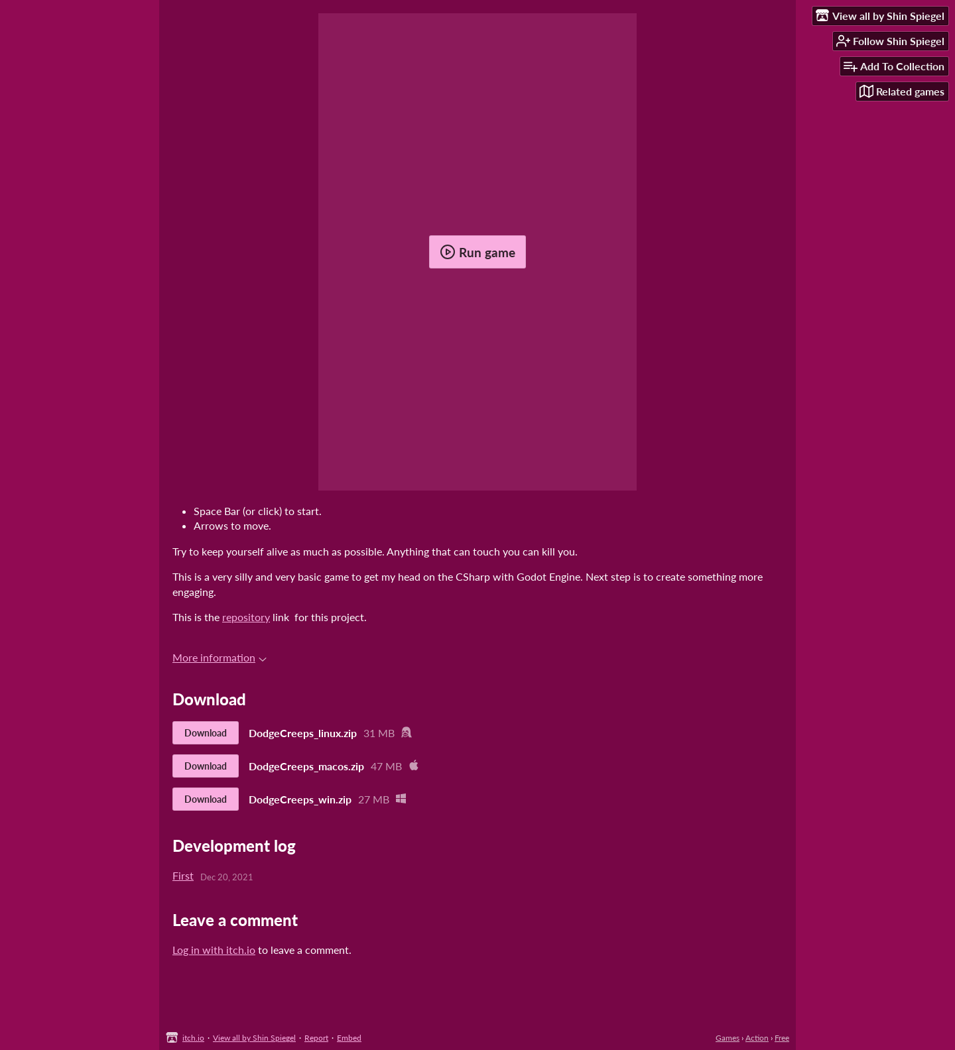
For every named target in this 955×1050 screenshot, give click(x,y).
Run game (477, 252)
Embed (349, 1038)
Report (316, 1038)
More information (219, 657)
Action (757, 1038)
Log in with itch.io (213, 949)
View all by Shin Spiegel (254, 1038)
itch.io (193, 1038)
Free (782, 1038)
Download (205, 732)
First (183, 875)
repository (246, 617)
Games (727, 1038)
